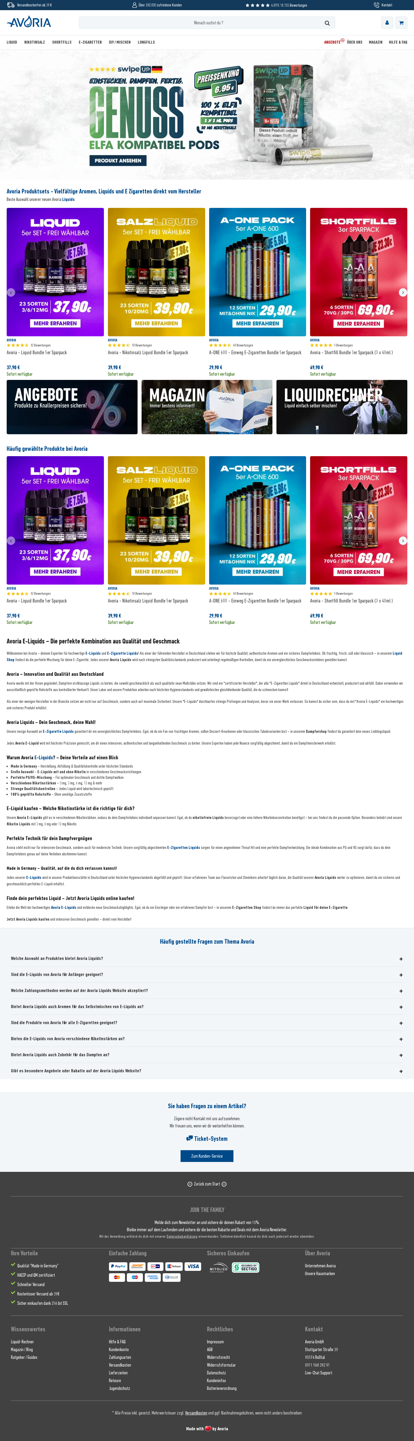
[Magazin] (376, 42)
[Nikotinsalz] (34, 42)
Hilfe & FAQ (117, 1341)
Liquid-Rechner (22, 1341)
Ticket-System (207, 1138)
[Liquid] (13, 42)
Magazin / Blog (22, 1349)
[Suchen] (327, 22)
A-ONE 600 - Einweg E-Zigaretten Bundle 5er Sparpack (255, 352)
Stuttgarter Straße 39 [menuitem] (321, 1349)
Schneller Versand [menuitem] (31, 1284)
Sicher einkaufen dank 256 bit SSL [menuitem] (42, 1303)
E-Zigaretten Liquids (183, 847)
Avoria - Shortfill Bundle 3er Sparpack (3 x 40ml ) (351, 352)
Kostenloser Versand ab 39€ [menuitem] (38, 1294)
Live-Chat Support (318, 1372)
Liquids (68, 199)
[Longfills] (146, 42)
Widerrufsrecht (218, 1357)
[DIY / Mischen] (120, 42)
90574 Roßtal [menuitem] (315, 1357)
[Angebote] (332, 42)
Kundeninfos (216, 1380)
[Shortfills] (62, 42)
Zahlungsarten (120, 1357)
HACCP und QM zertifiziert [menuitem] (36, 1275)
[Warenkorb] (401, 23)
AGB (210, 1349)
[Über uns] (355, 42)
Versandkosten (120, 1365)
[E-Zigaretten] (90, 42)
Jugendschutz (119, 1388)
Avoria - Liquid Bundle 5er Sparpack (37, 352)
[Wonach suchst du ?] (207, 23)
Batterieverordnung (222, 1388)
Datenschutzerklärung (182, 1236)
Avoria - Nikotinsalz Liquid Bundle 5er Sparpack (148, 352)
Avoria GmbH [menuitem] (314, 1341)
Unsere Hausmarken (320, 1273)
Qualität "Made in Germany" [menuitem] (37, 1265)
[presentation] (11, 292)
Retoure (115, 1380)
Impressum (215, 1341)
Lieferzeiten (118, 1372)
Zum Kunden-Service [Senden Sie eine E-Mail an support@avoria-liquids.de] (207, 1156)
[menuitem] (387, 23)
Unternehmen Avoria (320, 1265)
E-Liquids (93, 653)
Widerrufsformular (221, 1365)
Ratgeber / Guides (24, 1357)
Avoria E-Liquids (63, 907)
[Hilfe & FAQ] (396, 42)
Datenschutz (216, 1372)
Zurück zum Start (207, 1184)
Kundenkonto (119, 1349)
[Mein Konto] (387, 23)
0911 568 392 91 (317, 1365)
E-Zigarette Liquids (122, 653)
